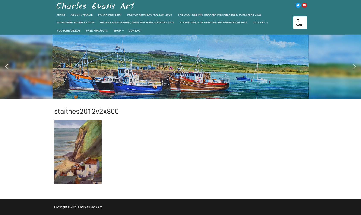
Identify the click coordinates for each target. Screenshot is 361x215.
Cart (300, 22)
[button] (6, 66)
